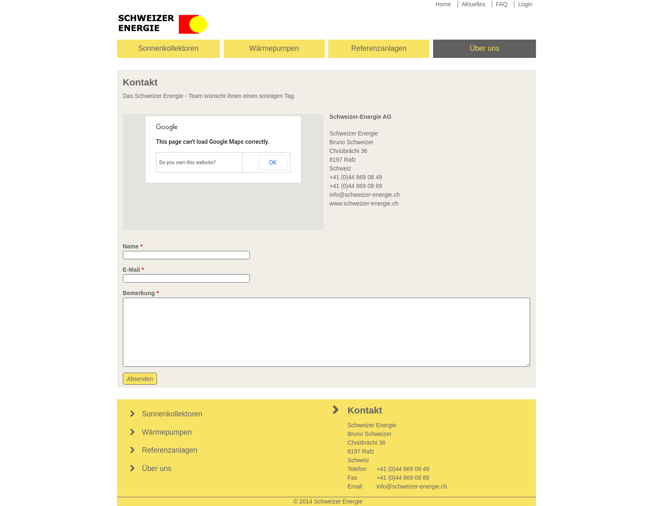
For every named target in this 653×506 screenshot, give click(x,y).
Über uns (484, 48)
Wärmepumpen (274, 48)
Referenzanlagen (378, 48)
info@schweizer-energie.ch (364, 194)
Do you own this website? (187, 162)
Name (132, 246)
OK (273, 162)
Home (443, 4)
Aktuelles (473, 4)
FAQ (502, 4)
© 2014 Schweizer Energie (328, 501)
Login (525, 4)
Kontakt (364, 410)
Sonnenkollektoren (168, 48)
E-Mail (133, 269)
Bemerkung (141, 293)
